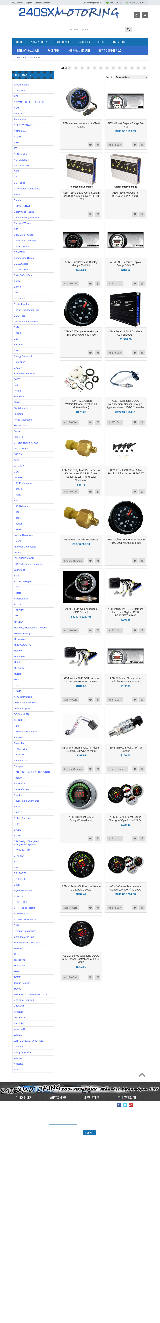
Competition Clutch (24, 400)
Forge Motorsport (23, 562)
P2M (14, 154)
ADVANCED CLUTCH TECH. (29, 244)
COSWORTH (21, 406)
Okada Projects (22, 851)
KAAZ (17, 730)
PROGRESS (20, 891)
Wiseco (18, 1200)
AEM (16, 250)
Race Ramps (21, 903)
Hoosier (18, 666)
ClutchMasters (21, 389)
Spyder (17, 1027)
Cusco (17, 424)
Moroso (18, 793)
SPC (16, 1004)
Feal (16, 527)
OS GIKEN (19, 862)
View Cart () (137, 3)
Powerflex (19, 886)
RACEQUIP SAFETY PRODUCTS (32, 914)
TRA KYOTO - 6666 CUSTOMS (30, 1137)
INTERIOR (18, 122)
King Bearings (21, 741)
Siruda (17, 972)
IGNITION (17, 119)
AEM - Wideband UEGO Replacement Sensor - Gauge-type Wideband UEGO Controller (125, 404)
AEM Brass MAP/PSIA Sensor (81, 539)
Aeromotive (20, 262)
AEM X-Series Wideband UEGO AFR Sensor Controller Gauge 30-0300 (81, 959)
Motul (17, 805)
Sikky (17, 966)
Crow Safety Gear (23, 418)
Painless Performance (25, 874)
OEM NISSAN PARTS (23, 73)
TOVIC (17, 1131)
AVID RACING (21, 308)
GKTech (18, 602)
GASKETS (17, 113)
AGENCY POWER (23, 268)
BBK (16, 320)
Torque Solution (22, 1125)
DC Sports (19, 441)
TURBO (16, 134)
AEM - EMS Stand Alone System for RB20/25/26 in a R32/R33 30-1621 (81, 196)
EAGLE (18, 476)
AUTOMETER (19, 179)
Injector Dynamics (23, 678)
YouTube (131, 1247)
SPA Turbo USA (22, 993)
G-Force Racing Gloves (26, 585)
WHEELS (17, 140)
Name (86, 1247)
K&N (16, 718)
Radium (18, 920)
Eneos (17, 493)
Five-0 (17, 545)
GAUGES (17, 115)
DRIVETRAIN (19, 94)
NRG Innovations (23, 839)
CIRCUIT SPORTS (24, 377)
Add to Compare (97, 144)
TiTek (17, 1114)
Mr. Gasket (19, 810)
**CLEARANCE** (21, 79)
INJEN (17, 683)
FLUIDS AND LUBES (23, 109)
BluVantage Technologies (27, 331)
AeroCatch (19, 256)
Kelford (17, 735)
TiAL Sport (19, 1108)
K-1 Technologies (23, 724)
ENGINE (16, 100)
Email (86, 1261)
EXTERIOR (18, 106)
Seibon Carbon (22, 961)
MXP (16, 822)
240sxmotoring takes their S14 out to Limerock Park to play (61, 1249)
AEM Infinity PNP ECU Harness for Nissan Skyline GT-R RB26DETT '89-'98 (126, 612)
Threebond (19, 1102)
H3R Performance (23, 626)
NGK (16, 828)
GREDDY (19, 608)
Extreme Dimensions (25, 516)
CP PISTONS (21, 412)
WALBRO (19, 1166)
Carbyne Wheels (22, 366)
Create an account (43, 3)
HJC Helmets (21, 649)
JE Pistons (19, 712)
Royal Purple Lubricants (26, 943)
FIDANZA (19, 539)
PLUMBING (18, 125)
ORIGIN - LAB (19, 164)
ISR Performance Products (26, 159)
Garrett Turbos (21, 591)
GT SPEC (19, 620)
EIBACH (18, 487)
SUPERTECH (21, 1056)
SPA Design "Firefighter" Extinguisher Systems (26, 985)
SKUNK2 (18, 978)
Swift (16, 1068)
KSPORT (19, 753)
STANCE (18, 1039)
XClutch (18, 1212)
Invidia (17, 695)
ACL (16, 239)
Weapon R (19, 1172)
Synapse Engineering (25, 1073)
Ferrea (17, 533)
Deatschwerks (21, 447)
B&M (16, 314)
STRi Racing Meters (24, 1050)
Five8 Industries (22, 550)
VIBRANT (17, 188)
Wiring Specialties (21, 184)
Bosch (17, 337)
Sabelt (17, 949)
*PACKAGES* (19, 82)
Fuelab (17, 574)
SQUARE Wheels (23, 1033)
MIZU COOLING (22, 787)
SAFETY (17, 128)
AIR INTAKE (18, 85)
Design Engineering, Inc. (27, 452)
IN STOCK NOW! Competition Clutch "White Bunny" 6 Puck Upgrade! (61, 1275)
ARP (16, 285)
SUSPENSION (20, 131)
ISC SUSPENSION (24, 701)
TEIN (16, 1097)
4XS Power (20, 233)
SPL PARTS (20, 1016)
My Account (17, 3)
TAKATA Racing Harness (27, 1085)
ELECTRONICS (20, 97)
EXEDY (18, 510)
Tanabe (18, 1091)
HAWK (17, 637)
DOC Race (19, 458)
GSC (16, 614)
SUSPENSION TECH (25, 1062)
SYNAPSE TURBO (24, 1079)
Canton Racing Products (27, 360)
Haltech (18, 631)
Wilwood (18, 1189)
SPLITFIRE (20, 1021)
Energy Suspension (24, 499)
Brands (29, 58)
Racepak (18, 909)
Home (19, 58)
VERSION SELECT (24, 1143)
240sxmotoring (21, 227)
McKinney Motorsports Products (30, 770)
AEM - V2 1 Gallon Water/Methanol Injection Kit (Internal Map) (81, 404)
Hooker (18, 660)
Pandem (18, 880)
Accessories (18, 76)
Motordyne (19, 799)
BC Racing (19, 325)
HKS (16, 654)
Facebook (119, 1247)
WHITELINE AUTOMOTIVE (28, 1183)
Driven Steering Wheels (26, 464)
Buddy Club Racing (24, 354)
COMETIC (19, 395)
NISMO (18, 834)
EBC (16, 481)
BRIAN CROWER (23, 348)
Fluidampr (19, 556)
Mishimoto (19, 782)
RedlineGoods (21, 932)
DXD (16, 470)
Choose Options (73, 561)
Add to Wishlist (90, 144)
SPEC (15, 198)
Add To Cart (115, 144)
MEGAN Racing (20, 193)
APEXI (17, 279)
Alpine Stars (20, 273)
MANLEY (19, 764)
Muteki (17, 816)
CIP (16, 372)
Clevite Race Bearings (25, 383)
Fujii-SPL (19, 579)
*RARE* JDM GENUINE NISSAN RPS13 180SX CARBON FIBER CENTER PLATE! (62, 1302)
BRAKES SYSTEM (22, 88)
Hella (16, 643)
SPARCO (19, 998)
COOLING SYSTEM (23, 91)
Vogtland (18, 1154)
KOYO (17, 747)
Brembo (18, 343)
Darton (17, 429)
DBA (16, 435)
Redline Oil (20, 926)
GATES (18, 597)
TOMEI (16, 174)
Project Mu (19, 897)
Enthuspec (19, 504)
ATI (15, 291)
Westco (18, 1177)
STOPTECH (20, 1045)
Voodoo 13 (19, 1160)
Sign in (29, 3)
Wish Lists (115, 3)
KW (16, 758)
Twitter (125, 1247)
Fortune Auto (20, 568)
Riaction (18, 938)
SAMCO (18, 955)
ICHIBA (18, 672)
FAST (17, 522)
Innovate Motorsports (25, 689)
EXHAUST (17, 103)
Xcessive (18, 1206)
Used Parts (18, 137)
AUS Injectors (21, 296)
